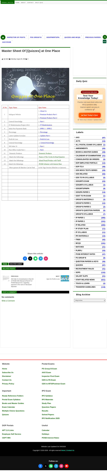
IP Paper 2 (80, 221)
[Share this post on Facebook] (25, 258)
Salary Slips (82, 276)
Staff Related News (85, 280)
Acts (78, 141)
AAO (77, 137)
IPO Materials (82, 236)
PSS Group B (35, 37)
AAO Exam (6, 42)
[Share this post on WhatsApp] (35, 258)
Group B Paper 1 (83, 203)
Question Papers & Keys (87, 261)
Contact (30, 2)
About (23, 2)
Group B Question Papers (88, 210)
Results (45, 411)
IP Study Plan (82, 229)
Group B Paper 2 (83, 207)
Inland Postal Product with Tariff (50, 160)
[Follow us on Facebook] (40, 466)
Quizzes (79, 265)
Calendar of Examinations (88, 156)
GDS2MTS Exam (82, 181)
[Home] (3, 37)
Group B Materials (85, 199)
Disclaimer (6, 376)
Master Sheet (16, 264)
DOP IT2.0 (79, 167)
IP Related (80, 225)
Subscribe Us (7, 372)
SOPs (78, 272)
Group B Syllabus (84, 214)
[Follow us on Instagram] (61, 466)
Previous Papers (93, 37)
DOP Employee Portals (86, 163)
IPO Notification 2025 (51, 418)
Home (18, 2)
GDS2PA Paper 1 (83, 192)
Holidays (45, 434)
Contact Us (6, 380)
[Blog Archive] (89, 300)
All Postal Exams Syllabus (89, 145)
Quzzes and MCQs (72, 37)
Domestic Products (45, 153)
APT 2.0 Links (8, 430)
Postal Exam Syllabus (11, 400)
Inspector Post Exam (50, 376)
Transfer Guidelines (85, 287)
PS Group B (81, 258)
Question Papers (49, 407)
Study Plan (46, 403)
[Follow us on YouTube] (66, 466)
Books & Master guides (87, 152)
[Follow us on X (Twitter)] (46, 466)
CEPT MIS (6, 438)
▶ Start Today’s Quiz (90, 115)
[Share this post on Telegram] (41, 258)
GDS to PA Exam (49, 380)
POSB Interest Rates (85, 254)
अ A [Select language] (104, 41)
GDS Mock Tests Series (86, 170)
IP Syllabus (81, 232)
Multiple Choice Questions (13, 411)
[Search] (105, 37)
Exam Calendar (8, 407)
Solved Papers (48, 415)
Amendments (82, 148)
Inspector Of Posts (16, 37)
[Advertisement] (53, 18)
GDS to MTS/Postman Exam (53, 384)
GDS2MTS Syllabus (84, 185)
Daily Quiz (39, 2)
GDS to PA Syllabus (85, 177)
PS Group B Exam (49, 369)
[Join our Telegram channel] (56, 466)
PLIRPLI (79, 250)
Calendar (45, 430)
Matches (80, 247)
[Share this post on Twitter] (30, 258)
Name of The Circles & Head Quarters (52, 157)
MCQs (78, 243)
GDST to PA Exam (83, 196)
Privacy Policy (8, 384)
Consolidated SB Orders (87, 159)
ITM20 (78, 239)
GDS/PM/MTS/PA (52, 37)
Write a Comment (8, 301)
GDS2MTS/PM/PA (82, 188)
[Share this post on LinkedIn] (46, 258)
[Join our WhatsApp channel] (51, 466)
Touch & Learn (82, 283)
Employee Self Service (11, 434)
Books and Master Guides (13, 403)
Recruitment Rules (85, 269)
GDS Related (81, 174)
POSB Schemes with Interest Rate (50, 164)
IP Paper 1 (80, 218)
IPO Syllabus (47, 396)
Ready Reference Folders (12, 396)
